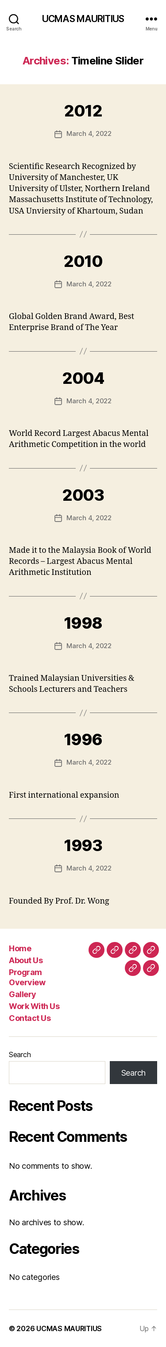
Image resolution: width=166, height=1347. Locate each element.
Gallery (22, 994)
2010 (82, 261)
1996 (83, 739)
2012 (83, 110)
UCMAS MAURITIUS (83, 18)
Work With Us (34, 1006)
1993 (83, 845)
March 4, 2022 (89, 133)
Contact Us (29, 1018)
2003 (83, 495)
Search (20, 1054)
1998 (83, 623)
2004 (83, 378)
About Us (25, 960)
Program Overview (27, 977)
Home (20, 948)
